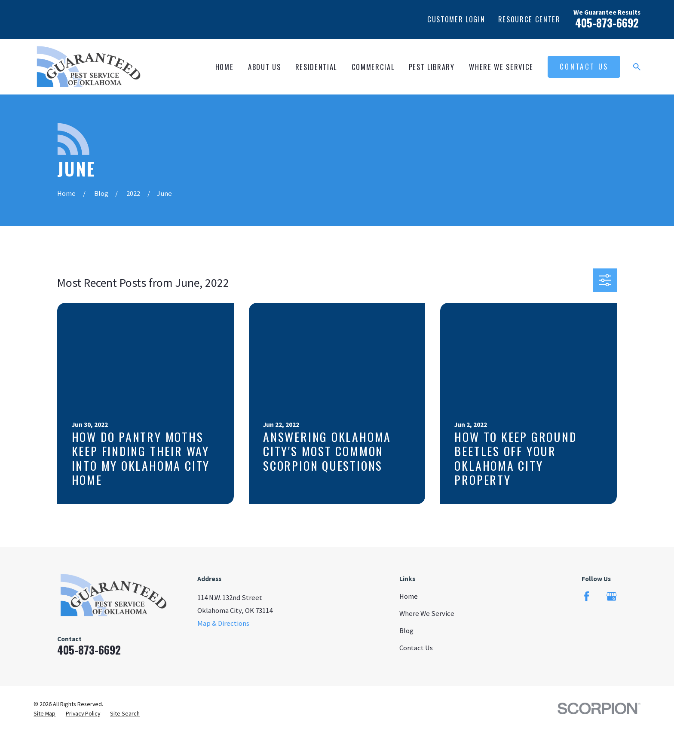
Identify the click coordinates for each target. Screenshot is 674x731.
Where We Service (426, 613)
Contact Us (584, 66)
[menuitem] (44, 714)
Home (408, 596)
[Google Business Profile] (611, 596)
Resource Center (529, 19)
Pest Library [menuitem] (432, 66)
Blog (406, 630)
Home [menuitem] (224, 66)
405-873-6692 (607, 22)
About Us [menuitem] (264, 66)
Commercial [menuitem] (373, 66)
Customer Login (456, 19)
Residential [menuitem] (316, 66)
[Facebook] (586, 596)
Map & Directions (223, 623)
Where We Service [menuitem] (501, 66)
